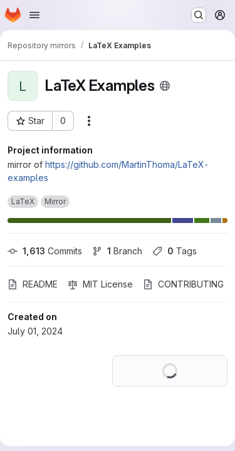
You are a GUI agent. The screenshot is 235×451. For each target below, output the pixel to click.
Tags (174, 251)
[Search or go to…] (198, 15)
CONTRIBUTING (183, 284)
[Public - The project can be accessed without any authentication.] (165, 86)
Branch (117, 251)
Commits (45, 251)
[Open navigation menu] (34, 15)
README (33, 284)
